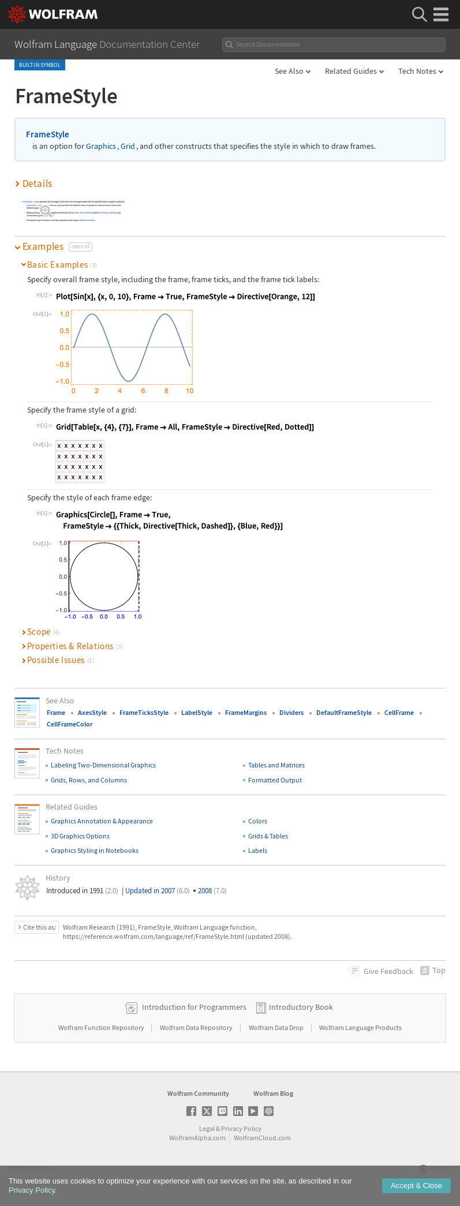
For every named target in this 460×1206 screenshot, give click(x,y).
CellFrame (399, 712)
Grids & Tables (268, 836)
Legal (207, 1128)
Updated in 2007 (157, 891)
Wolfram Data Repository (197, 1027)
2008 (212, 891)
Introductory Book (301, 1007)
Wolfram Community (198, 1093)
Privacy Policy (241, 1128)
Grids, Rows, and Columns (89, 780)
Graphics (101, 146)
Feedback (388, 971)
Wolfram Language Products (360, 1027)
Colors (257, 821)
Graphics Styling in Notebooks (95, 850)
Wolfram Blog (273, 1093)
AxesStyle (92, 712)
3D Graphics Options (80, 836)
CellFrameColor (69, 724)
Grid (128, 146)
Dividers (291, 712)
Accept (416, 1186)
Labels (257, 850)
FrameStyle (47, 134)
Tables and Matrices (276, 765)
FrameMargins (246, 712)
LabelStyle (196, 712)
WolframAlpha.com (197, 1137)
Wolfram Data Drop (277, 1027)
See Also (289, 71)
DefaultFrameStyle (344, 712)
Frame (56, 712)
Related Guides (351, 71)
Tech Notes (417, 71)
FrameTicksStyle (144, 712)
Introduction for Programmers (194, 1007)
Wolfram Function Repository (101, 1027)
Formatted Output (275, 780)
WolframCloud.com (262, 1137)
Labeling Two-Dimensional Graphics (103, 765)
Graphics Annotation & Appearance (102, 821)
